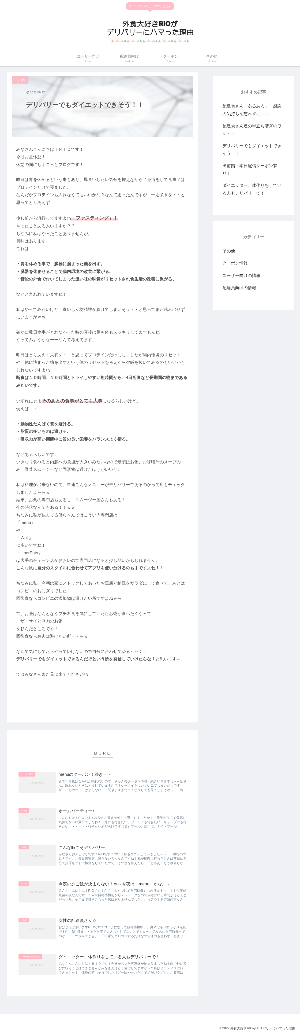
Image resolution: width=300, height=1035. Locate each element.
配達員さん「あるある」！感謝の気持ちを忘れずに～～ (251, 110)
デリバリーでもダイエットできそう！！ (251, 150)
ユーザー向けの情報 (241, 275)
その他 (228, 251)
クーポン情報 (235, 263)
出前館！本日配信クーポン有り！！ (249, 169)
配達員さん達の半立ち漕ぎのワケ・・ (251, 130)
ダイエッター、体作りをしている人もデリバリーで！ (251, 189)
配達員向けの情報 (239, 287)
